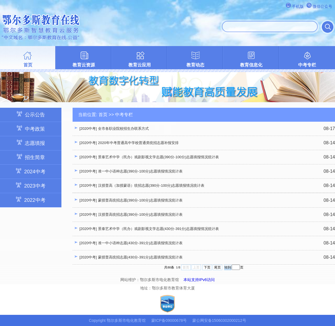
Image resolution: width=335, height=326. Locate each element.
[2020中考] (88, 128)
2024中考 (30, 171)
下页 (207, 267)
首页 (27, 65)
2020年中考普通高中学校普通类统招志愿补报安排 (138, 143)
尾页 (217, 267)
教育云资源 (84, 65)
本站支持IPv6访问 (199, 279)
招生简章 (31, 157)
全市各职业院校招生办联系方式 (123, 128)
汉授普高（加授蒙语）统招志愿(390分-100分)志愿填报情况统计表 (151, 185)
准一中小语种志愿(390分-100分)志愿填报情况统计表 (140, 171)
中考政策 (31, 128)
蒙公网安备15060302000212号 (219, 320)
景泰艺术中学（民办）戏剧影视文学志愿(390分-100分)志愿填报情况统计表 (158, 157)
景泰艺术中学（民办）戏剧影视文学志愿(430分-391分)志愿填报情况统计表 (158, 229)
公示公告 (31, 114)
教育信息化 (251, 65)
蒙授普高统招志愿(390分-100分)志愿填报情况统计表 (140, 200)
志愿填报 (31, 143)
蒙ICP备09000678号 (169, 320)
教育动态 (195, 65)
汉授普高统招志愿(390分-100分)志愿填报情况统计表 (140, 214)
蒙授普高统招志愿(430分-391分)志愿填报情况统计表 (140, 257)
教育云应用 (139, 65)
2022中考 (30, 199)
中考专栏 (307, 65)
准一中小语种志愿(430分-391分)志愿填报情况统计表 (140, 243)
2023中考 (30, 185)
